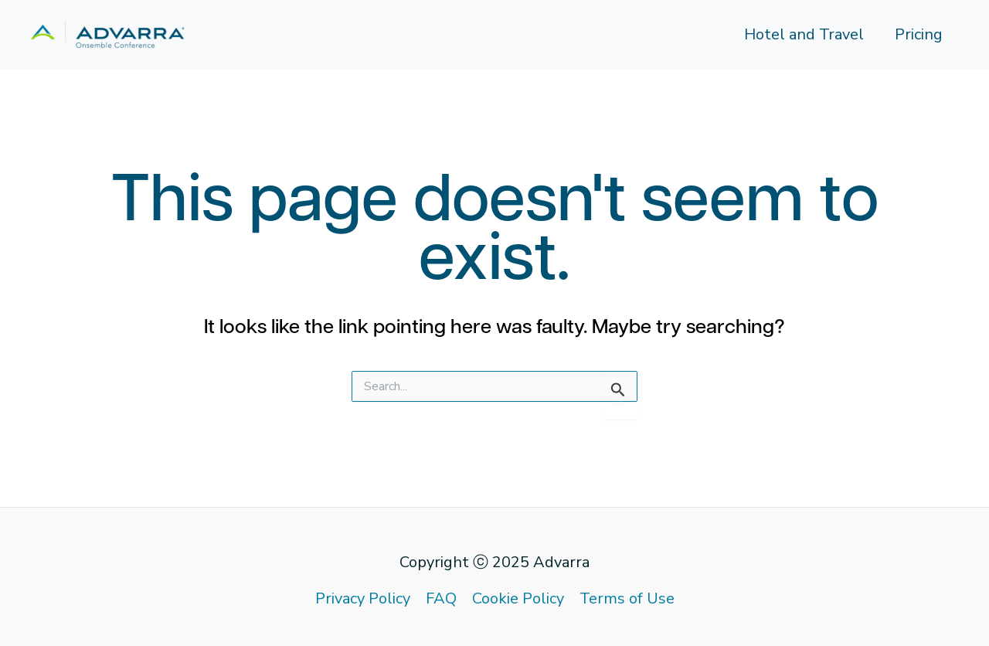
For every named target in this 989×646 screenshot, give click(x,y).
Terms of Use (627, 598)
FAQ (441, 598)
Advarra (561, 562)
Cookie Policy (518, 598)
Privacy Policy (362, 598)
